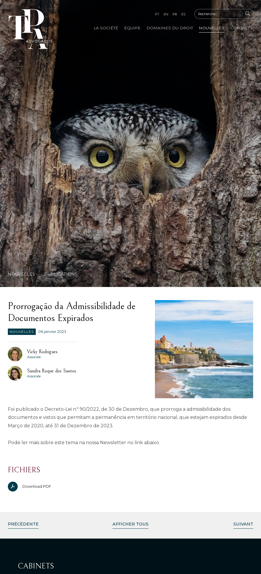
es (183, 14)
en (166, 14)
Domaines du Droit (169, 28)
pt (157, 14)
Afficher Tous (130, 524)
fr (175, 14)
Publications (60, 274)
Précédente (23, 524)
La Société (106, 28)
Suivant (243, 524)
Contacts (241, 28)
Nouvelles (211, 28)
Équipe (132, 28)
